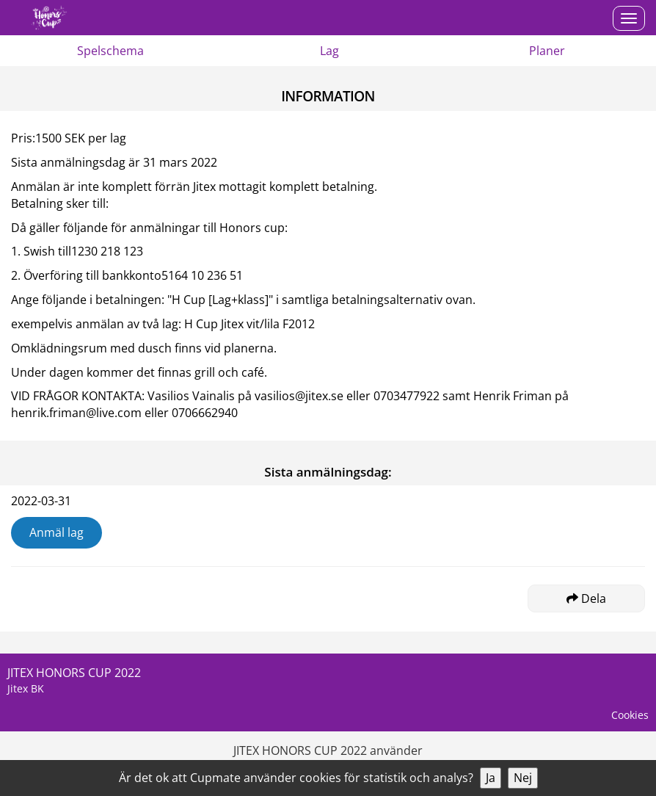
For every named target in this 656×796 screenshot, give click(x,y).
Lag (329, 51)
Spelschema (110, 51)
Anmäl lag (56, 532)
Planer (547, 51)
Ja (490, 778)
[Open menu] (629, 18)
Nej (523, 778)
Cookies (630, 715)
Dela (586, 598)
